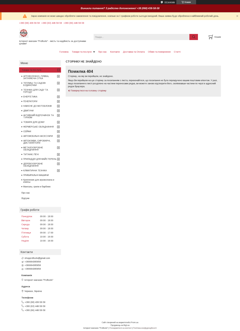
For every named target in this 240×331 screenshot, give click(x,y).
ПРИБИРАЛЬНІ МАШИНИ (36, 175)
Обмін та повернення (159, 51)
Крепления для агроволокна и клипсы (38, 181)
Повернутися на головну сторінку (88, 90)
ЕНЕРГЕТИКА (30, 96)
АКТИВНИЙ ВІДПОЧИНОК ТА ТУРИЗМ (38, 116)
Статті (177, 51)
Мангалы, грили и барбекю (37, 186)
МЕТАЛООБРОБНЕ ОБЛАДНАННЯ (33, 148)
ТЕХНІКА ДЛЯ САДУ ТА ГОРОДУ (35, 91)
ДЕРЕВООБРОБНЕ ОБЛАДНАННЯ (33, 164)
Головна (63, 51)
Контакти (115, 51)
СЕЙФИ (27, 131)
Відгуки (25, 198)
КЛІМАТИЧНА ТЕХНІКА (35, 170)
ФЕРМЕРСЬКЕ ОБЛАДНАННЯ (38, 126)
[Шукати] (193, 37)
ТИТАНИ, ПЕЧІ (31, 154)
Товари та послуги (82, 51)
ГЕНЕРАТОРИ (30, 101)
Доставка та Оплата (134, 51)
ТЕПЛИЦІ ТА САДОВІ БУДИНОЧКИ (34, 84)
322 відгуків (169, 2)
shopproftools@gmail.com (37, 258)
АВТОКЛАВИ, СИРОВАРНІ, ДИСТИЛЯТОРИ (36, 141)
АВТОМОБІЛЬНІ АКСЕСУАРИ (38, 136)
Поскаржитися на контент (120, 328)
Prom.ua (134, 322)
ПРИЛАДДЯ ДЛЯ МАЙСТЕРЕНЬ (39, 159)
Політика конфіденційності (145, 328)
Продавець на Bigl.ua (120, 325)
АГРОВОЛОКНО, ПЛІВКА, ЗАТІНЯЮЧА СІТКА (36, 77)
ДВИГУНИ (28, 110)
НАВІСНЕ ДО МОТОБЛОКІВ (37, 106)
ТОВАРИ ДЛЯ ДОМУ (34, 122)
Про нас (102, 51)
